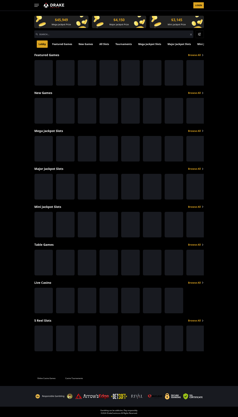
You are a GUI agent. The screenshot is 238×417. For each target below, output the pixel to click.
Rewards (110, 5)
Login (198, 5)
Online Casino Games (46, 378)
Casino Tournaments (74, 378)
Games (75, 5)
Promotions (91, 5)
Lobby (42, 44)
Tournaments (123, 44)
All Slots (104, 44)
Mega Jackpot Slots (149, 44)
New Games (86, 44)
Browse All (196, 55)
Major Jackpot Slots (179, 44)
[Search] (36, 34)
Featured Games (62, 44)
